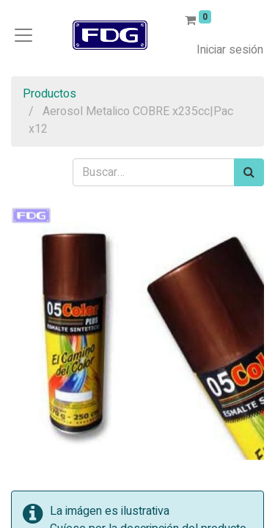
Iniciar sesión (230, 50)
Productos (49, 94)
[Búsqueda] (249, 172)
